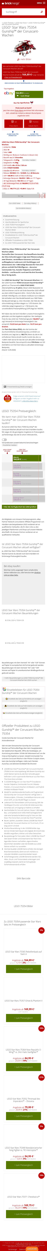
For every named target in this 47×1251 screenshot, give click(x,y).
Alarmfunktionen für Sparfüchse (17, 222)
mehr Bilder (23, 59)
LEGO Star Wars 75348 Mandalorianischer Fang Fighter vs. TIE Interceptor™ (23, 1149)
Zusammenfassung (12, 219)
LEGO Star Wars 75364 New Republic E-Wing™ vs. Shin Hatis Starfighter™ (23, 1051)
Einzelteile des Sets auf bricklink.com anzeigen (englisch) (23, 700)
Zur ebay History (30, 203)
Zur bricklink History (23, 208)
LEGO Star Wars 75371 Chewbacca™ (23, 1196)
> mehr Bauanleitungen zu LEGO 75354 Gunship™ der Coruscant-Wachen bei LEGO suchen (23, 679)
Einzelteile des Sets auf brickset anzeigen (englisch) (22, 713)
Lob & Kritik (32, 1249)
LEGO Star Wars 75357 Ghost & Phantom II (23, 1000)
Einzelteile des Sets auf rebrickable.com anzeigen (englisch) (23, 707)
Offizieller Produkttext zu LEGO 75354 (18, 240)
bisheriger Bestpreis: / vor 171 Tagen (22, 178)
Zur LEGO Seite (14, 203)
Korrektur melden (29, 160)
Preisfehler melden (10, 445)
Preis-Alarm (19, 110)
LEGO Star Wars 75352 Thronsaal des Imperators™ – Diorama (23, 1100)
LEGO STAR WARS (27, 285)
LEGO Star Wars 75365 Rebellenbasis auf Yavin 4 (23, 952)
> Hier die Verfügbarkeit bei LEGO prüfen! (19, 507)
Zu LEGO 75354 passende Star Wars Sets (20, 243)
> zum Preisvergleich (23, 969)
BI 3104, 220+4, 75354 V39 (14, 642)
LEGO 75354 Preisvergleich (15, 225)
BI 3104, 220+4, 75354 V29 (14, 620)
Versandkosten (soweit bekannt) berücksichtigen (20, 442)
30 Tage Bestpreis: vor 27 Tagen (18, 181)
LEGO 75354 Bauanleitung (14, 232)
